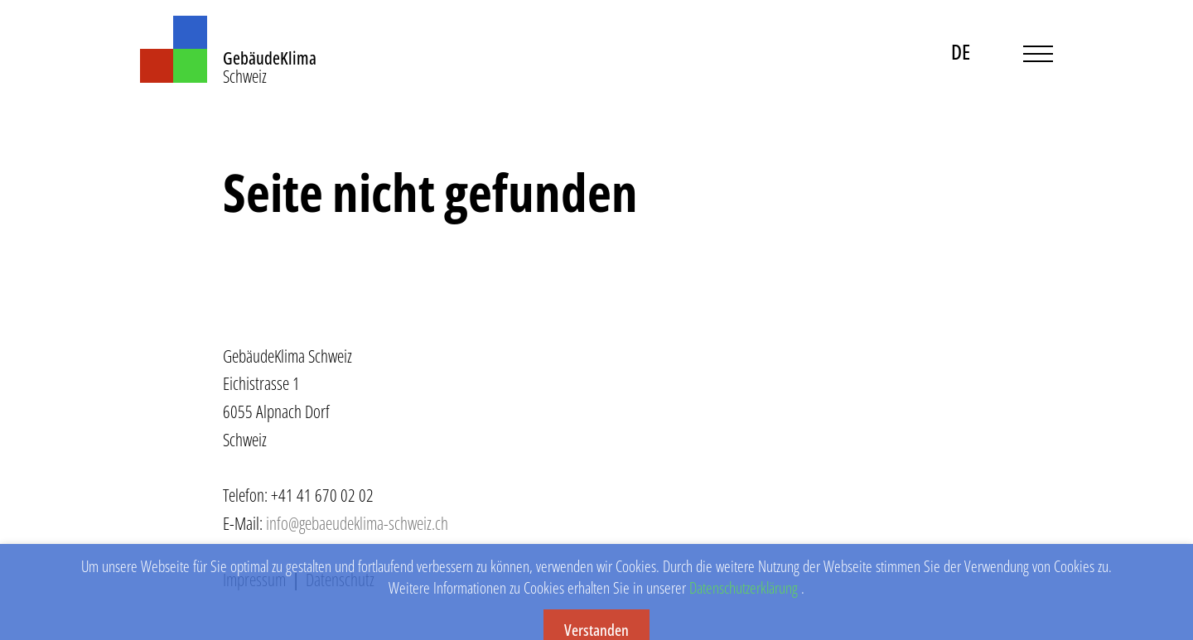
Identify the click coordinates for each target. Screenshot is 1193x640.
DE (960, 51)
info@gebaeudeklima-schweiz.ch (357, 523)
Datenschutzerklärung (743, 598)
